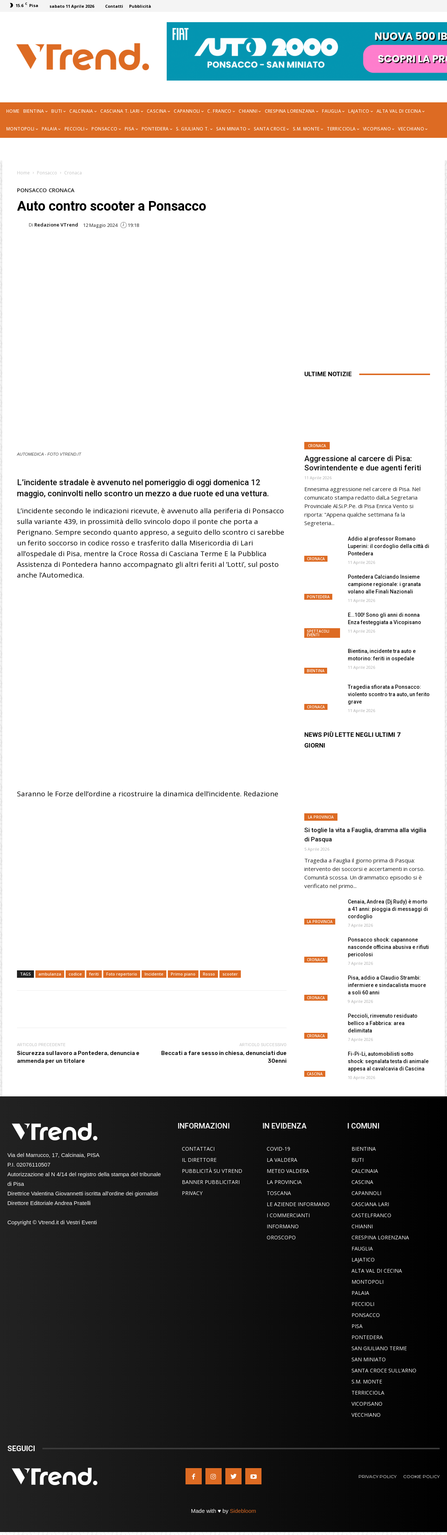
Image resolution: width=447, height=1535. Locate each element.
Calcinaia (364, 1170)
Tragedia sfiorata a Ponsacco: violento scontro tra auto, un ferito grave (389, 694)
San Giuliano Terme (379, 1348)
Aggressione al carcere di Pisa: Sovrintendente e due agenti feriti (362, 463)
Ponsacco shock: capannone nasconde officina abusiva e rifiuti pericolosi (388, 947)
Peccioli (362, 1303)
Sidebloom (243, 1511)
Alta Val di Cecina (376, 1270)
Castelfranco (371, 1215)
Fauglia (362, 1248)
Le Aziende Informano (298, 1204)
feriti (94, 974)
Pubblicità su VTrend (212, 1170)
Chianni (362, 1226)
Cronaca (73, 173)
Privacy (192, 1193)
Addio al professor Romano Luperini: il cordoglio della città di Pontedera (388, 546)
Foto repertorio (121, 974)
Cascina (315, 1073)
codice (75, 974)
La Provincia (321, 817)
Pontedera (318, 596)
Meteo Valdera (288, 1170)
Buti (357, 1159)
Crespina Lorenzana (380, 1237)
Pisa (357, 1326)
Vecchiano (366, 1414)
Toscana (279, 1193)
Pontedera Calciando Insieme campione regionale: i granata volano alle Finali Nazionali (384, 584)
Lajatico (363, 1259)
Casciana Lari (370, 1204)
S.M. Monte (366, 1381)
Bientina (316, 670)
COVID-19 (278, 1148)
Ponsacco (47, 173)
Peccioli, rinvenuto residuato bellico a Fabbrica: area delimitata (382, 1023)
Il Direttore (199, 1159)
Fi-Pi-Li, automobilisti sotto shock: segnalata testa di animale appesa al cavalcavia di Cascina (388, 1061)
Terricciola (367, 1392)
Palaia (360, 1292)
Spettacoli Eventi (318, 633)
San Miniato (368, 1359)
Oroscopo (281, 1237)
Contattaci (198, 1148)
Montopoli (367, 1281)
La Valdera (282, 1159)
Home (23, 173)
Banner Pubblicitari (211, 1181)
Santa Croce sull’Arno (383, 1370)
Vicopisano (366, 1403)
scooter (230, 974)
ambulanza (49, 974)
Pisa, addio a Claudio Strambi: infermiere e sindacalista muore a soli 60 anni (387, 985)
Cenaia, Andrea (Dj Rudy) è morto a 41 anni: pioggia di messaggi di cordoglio (388, 909)
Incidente (154, 974)
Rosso (209, 974)
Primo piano (183, 974)
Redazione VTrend (56, 224)
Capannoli (366, 1193)
